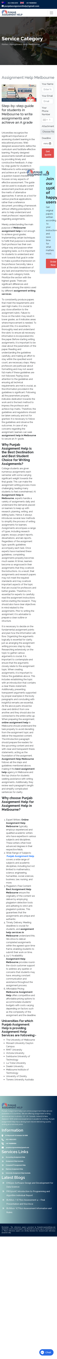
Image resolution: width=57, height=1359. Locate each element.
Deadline (46, 138)
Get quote (48, 153)
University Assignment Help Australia (18, 1173)
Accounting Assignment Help (15, 1157)
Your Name (47, 84)
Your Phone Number (46, 111)
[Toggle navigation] (51, 13)
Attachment (48, 126)
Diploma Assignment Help (14, 1169)
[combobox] (45, 119)
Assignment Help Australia (14, 1161)
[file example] (47, 131)
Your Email (47, 96)
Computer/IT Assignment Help (16, 1165)
